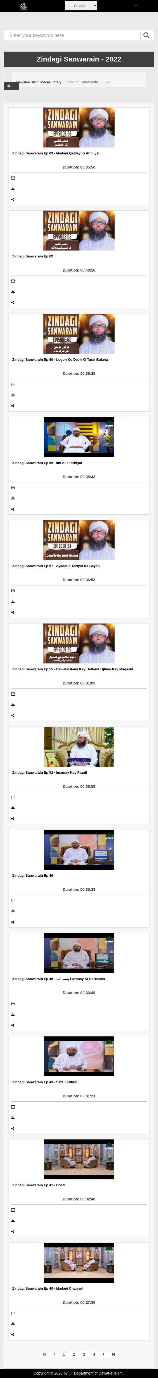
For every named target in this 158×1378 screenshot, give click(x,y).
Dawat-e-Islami (27, 82)
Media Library (51, 82)
